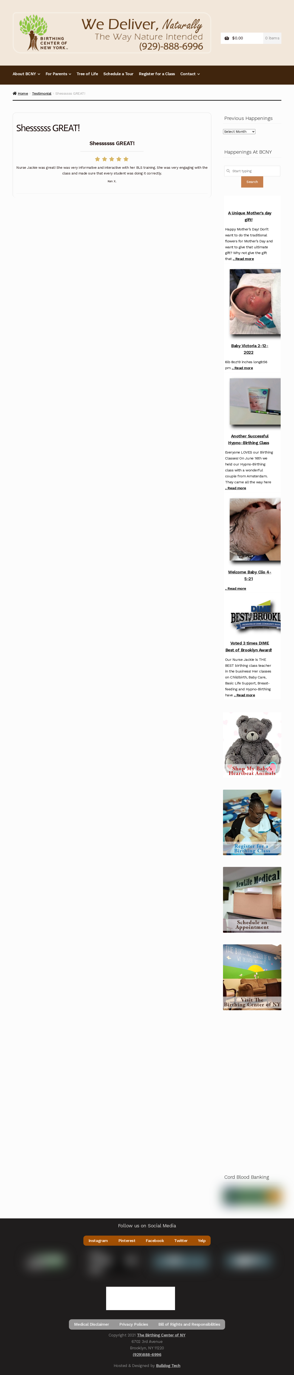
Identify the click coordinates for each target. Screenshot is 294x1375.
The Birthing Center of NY (161, 1335)
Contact (188, 74)
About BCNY (24, 74)
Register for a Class (157, 74)
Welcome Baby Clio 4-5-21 (249, 575)
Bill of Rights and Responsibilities (189, 1324)
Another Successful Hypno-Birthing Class (248, 439)
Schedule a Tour (118, 74)
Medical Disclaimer (91, 1324)
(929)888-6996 (147, 1354)
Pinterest (127, 1240)
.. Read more (243, 259)
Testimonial (41, 93)
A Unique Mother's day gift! (249, 216)
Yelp (202, 1240)
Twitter (181, 1240)
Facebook (155, 1240)
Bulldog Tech (168, 1365)
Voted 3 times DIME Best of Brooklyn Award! (248, 646)
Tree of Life (87, 74)
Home (23, 93)
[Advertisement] (252, 1090)
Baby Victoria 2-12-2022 (249, 349)
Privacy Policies (133, 1324)
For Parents (56, 74)
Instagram (98, 1240)
